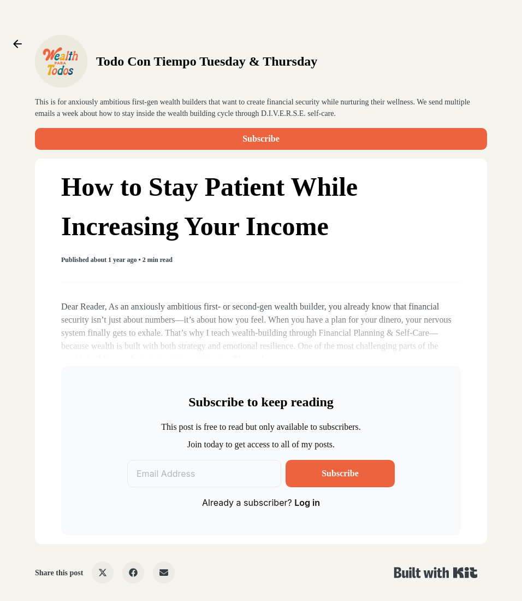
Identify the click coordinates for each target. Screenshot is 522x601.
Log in (307, 502)
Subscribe (261, 138)
